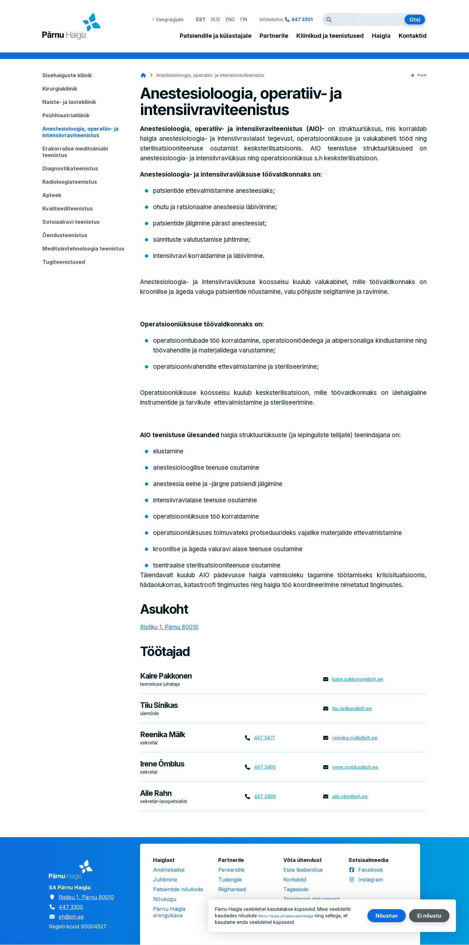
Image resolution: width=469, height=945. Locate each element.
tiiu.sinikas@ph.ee (353, 708)
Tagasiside (295, 889)
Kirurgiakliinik (59, 88)
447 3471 (266, 738)
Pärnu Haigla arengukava (169, 912)
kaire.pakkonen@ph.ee (360, 679)
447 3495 (266, 767)
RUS (215, 19)
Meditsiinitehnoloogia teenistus (83, 248)
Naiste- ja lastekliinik (69, 102)
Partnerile (274, 36)
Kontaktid (413, 36)
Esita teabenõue (303, 869)
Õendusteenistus (64, 235)
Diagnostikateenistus (70, 168)
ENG (230, 19)
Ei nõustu (429, 915)
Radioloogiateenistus (69, 182)
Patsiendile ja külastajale (215, 36)
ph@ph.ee (71, 916)
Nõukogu (164, 899)
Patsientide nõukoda (178, 889)
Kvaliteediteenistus (67, 208)
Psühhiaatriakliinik (66, 115)
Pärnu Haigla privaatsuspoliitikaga (294, 915)
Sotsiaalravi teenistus (71, 222)
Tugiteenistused (63, 262)
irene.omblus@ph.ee (357, 767)
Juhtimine (165, 879)
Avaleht (143, 75)
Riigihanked (232, 889)
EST (201, 19)
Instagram (370, 879)
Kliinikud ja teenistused (330, 36)
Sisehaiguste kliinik (67, 75)
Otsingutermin (330, 19)
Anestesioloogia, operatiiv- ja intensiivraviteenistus (80, 131)
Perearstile (231, 869)
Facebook (370, 869)
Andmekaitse (169, 869)
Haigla (381, 36)
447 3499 (266, 796)
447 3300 (71, 907)
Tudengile (230, 879)
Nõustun (387, 915)
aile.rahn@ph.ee (352, 796)
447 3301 (302, 19)
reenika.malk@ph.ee (357, 738)
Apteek (51, 195)
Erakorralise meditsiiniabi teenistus (75, 151)
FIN (243, 19)
